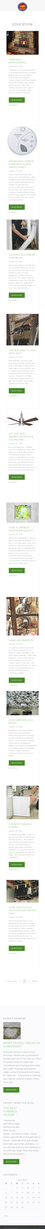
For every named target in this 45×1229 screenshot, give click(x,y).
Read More (17, 85)
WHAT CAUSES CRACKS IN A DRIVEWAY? (21, 1029)
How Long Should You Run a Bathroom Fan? (22, 895)
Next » (36, 966)
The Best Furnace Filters (10, 1096)
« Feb (5, 1201)
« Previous (11, 966)
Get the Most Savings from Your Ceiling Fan (21, 421)
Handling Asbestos (21, 625)
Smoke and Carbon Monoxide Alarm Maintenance (21, 149)
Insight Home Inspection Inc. (29, 1214)
